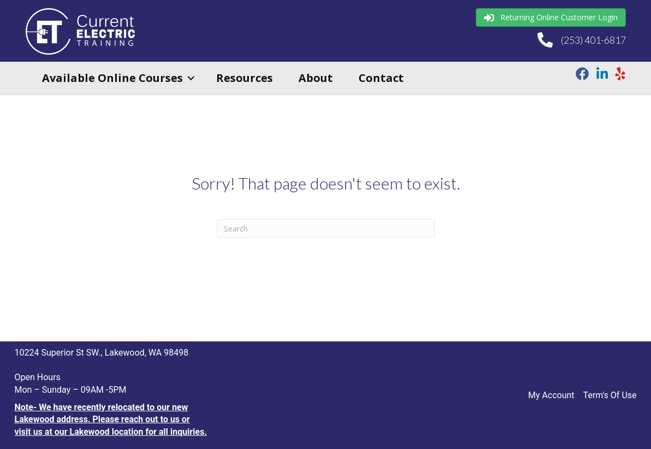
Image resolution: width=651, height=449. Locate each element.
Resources (244, 77)
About (315, 77)
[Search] (326, 228)
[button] (191, 78)
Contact (381, 77)
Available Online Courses (112, 77)
